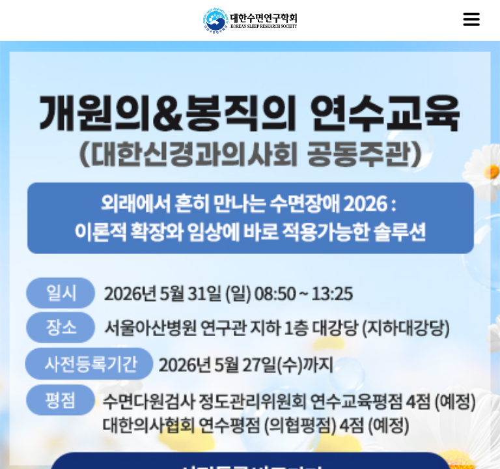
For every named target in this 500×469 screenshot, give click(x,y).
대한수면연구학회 (250, 21)
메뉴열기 (471, 20)
